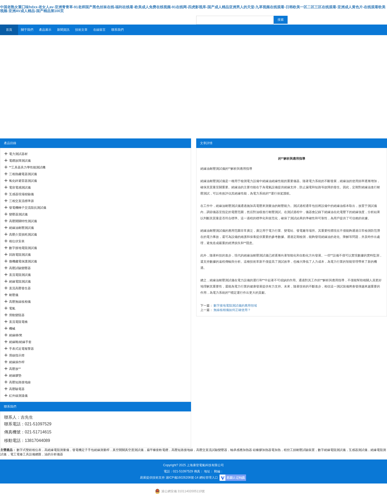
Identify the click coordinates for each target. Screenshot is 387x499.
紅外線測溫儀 (18, 395)
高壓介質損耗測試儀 (23, 234)
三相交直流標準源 (21, 201)
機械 (12, 328)
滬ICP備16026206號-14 (182, 477)
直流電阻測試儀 (20, 275)
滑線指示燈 (17, 355)
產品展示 (45, 30)
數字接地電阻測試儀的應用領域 (235, 305)
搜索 (281, 19)
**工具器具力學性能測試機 (27, 167)
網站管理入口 (208, 477)
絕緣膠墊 (15, 375)
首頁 (9, 30)
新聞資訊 (63, 30)
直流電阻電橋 (18, 322)
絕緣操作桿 (17, 362)
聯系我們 (117, 30)
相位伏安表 (17, 241)
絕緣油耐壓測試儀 (21, 228)
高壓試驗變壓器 (20, 268)
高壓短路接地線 (20, 382)
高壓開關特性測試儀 (23, 221)
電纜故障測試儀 (20, 160)
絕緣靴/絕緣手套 (20, 342)
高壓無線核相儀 (20, 301)
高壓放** (15, 369)
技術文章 (81, 30)
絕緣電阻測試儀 (20, 281)
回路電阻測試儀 (20, 254)
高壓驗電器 (17, 389)
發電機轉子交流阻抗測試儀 (27, 207)
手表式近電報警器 (21, 348)
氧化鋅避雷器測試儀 (23, 181)
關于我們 (27, 30)
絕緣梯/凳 (15, 335)
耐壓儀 (13, 295)
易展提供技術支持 (152, 477)
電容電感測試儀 (20, 187)
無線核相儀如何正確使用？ (232, 310)
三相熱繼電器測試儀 (23, 174)
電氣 (12, 308)
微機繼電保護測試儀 (23, 261)
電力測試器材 (18, 154)
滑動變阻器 (17, 315)
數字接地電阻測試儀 (23, 248)
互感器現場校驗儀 (21, 194)
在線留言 (99, 30)
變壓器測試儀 (18, 214)
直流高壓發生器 (20, 288)
